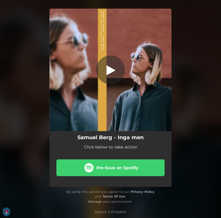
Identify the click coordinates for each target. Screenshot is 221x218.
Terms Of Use (113, 196)
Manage (95, 202)
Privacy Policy (143, 192)
